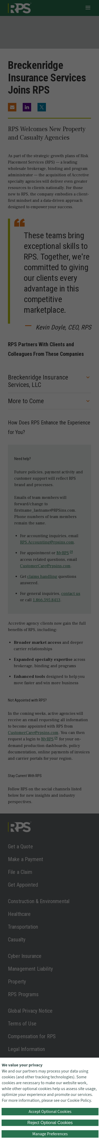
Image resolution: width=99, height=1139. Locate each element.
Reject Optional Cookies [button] (50, 1122)
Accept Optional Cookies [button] (50, 1112)
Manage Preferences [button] (50, 1134)
